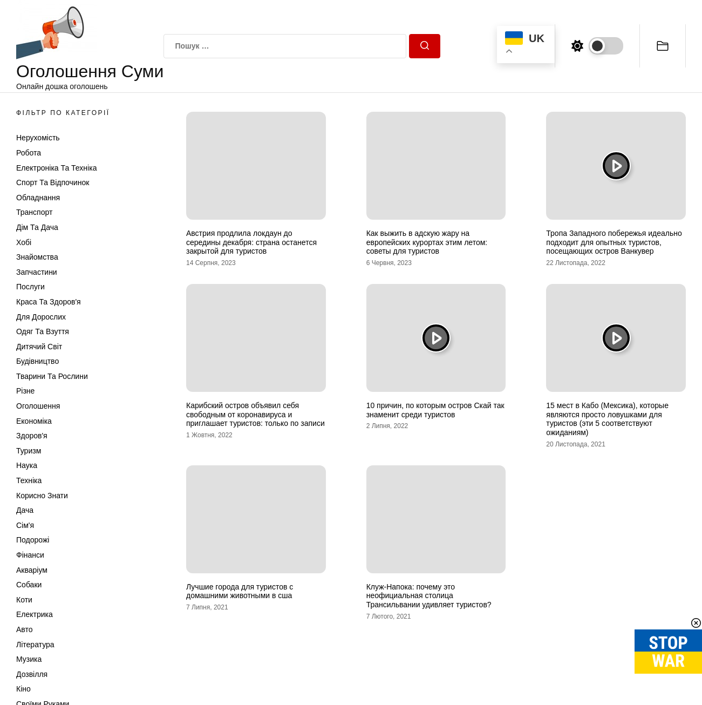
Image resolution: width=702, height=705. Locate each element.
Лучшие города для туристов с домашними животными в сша (239, 591)
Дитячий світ (39, 346)
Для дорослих (41, 317)
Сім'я (25, 525)
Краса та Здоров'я (48, 301)
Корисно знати (42, 495)
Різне (25, 391)
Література (35, 644)
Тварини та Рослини (52, 376)
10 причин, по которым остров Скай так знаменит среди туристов (435, 410)
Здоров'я (31, 435)
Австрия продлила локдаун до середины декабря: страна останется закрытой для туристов (251, 242)
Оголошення (38, 406)
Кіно (23, 688)
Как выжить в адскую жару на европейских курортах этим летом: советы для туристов (427, 242)
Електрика (34, 614)
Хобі (23, 242)
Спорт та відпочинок (52, 182)
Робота (28, 152)
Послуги (30, 286)
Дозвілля (31, 674)
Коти (24, 599)
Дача (24, 510)
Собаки (29, 584)
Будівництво (37, 361)
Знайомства (37, 257)
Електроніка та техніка (56, 168)
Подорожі (32, 539)
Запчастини (36, 272)
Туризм (28, 450)
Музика (29, 659)
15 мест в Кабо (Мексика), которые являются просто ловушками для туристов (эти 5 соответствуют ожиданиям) (607, 419)
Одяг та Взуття (42, 331)
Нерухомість (38, 137)
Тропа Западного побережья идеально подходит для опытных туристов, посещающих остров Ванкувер (613, 242)
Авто (24, 629)
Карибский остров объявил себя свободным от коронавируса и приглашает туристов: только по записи (255, 414)
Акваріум (31, 570)
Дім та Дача (37, 227)
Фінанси (30, 555)
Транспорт (34, 212)
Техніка (29, 480)
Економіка (34, 421)
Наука (26, 465)
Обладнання (38, 197)
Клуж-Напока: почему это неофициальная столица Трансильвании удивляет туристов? (429, 595)
